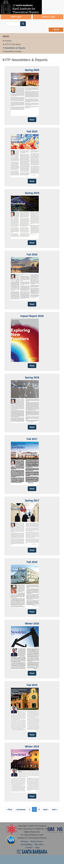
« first (9, 809)
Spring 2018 (32, 377)
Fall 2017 (32, 439)
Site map (39, 844)
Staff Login (16, 17)
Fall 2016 (32, 562)
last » (54, 809)
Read (32, 120)
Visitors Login (48, 17)
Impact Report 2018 (32, 316)
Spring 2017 (32, 500)
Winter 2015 (32, 746)
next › (46, 809)
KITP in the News (12, 44)
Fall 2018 (32, 254)
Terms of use (36, 841)
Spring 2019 (32, 193)
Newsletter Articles (13, 51)
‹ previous (21, 809)
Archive (7, 41)
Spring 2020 (32, 70)
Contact (28, 847)
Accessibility (26, 844)
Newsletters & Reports (14, 48)
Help (37, 847)
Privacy (24, 841)
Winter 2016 (32, 623)
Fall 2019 (32, 131)
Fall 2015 (32, 685)
